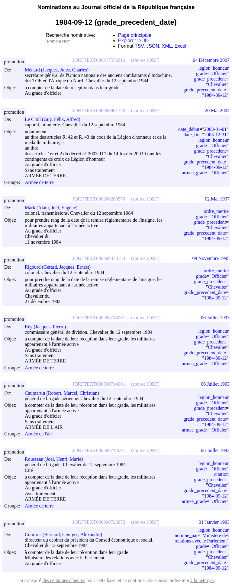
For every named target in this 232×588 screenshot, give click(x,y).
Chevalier (217, 84)
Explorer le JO (133, 40)
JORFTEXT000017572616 (98, 60)
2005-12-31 (215, 134)
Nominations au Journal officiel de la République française (116, 7)
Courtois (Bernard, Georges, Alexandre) (66, 534)
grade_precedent (210, 78)
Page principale (134, 35)
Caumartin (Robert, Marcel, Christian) (65, 393)
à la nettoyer (202, 580)
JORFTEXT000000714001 (98, 317)
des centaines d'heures (63, 580)
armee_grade (194, 172)
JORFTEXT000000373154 (98, 258)
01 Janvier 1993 (214, 522)
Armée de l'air (38, 434)
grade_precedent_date (205, 89)
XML (167, 46)
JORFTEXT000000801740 (98, 110)
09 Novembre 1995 (211, 258)
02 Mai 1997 (217, 198)
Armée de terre (39, 182)
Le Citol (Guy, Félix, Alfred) (55, 119)
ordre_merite (216, 211)
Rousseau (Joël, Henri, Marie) (56, 459)
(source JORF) (145, 60)
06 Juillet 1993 (215, 317)
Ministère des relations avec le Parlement (202, 538)
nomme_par (186, 535)
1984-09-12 (215, 95)
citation (221, 474)
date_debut (188, 129)
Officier (219, 73)
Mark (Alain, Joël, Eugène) (54, 207)
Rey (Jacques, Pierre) (48, 326)
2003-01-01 (215, 129)
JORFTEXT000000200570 (98, 198)
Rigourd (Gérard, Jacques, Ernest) (60, 267)
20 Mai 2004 (217, 110)
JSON (152, 46)
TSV (139, 46)
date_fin (191, 134)
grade (201, 73)
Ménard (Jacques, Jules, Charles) (59, 69)
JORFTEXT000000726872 (98, 522)
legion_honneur (213, 68)
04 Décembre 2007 (211, 60)
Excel (180, 46)
